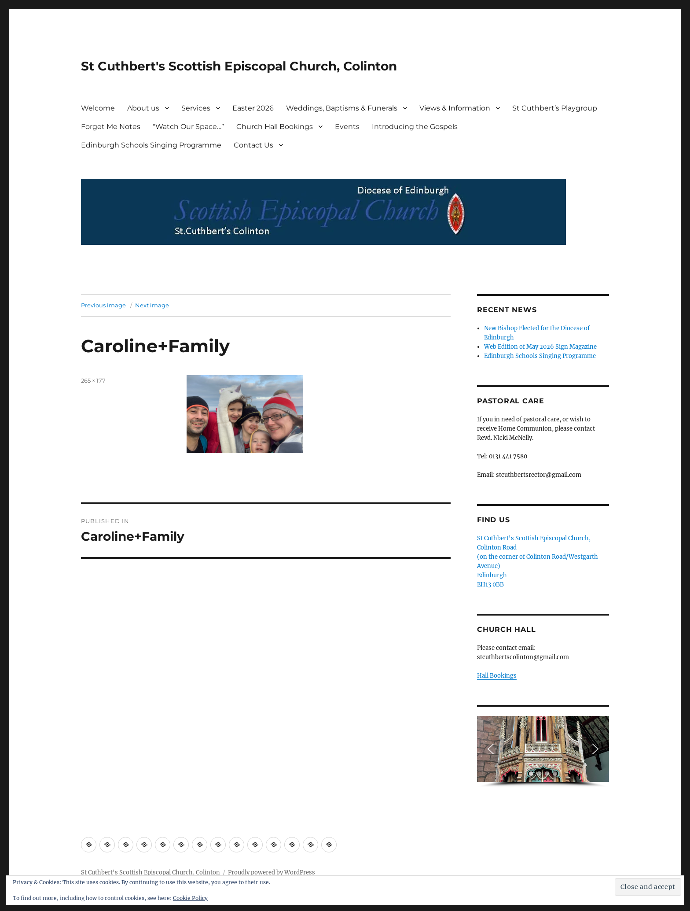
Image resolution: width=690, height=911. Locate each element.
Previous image (103, 305)
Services (195, 108)
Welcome (98, 108)
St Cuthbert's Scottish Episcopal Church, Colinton (239, 66)
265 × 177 (93, 380)
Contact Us (253, 145)
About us (143, 108)
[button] (491, 749)
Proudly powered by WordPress (271, 872)
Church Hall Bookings (274, 126)
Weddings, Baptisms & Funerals (341, 108)
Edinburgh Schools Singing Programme (151, 145)
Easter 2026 (253, 108)
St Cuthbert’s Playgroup (554, 108)
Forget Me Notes (110, 126)
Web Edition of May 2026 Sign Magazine (540, 346)
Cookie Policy (190, 898)
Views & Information (454, 108)
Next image (152, 305)
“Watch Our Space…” (188, 126)
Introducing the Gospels (415, 126)
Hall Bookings (497, 675)
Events (347, 126)
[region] (543, 752)
